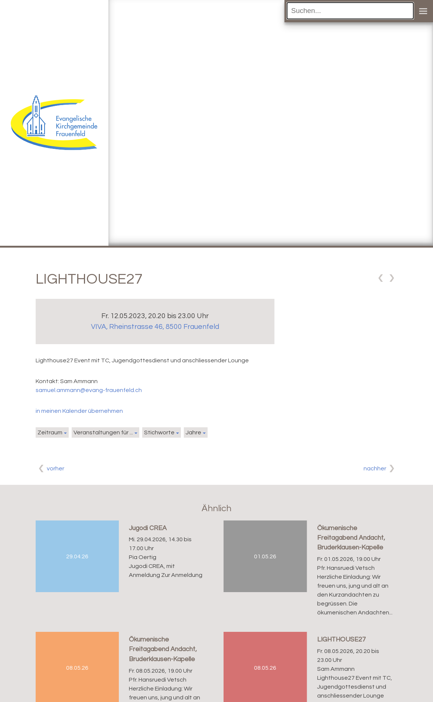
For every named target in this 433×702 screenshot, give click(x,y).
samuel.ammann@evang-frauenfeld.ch (89, 390)
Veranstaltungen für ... (103, 432)
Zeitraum (50, 432)
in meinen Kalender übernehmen (79, 411)
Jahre (193, 432)
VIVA (155, 326)
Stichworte (159, 432)
